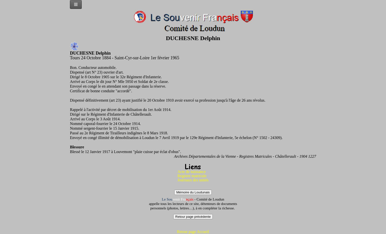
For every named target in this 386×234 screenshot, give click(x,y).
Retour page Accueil (193, 232)
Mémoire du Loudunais (193, 192)
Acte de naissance (191, 172)
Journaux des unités (193, 180)
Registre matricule (192, 176)
